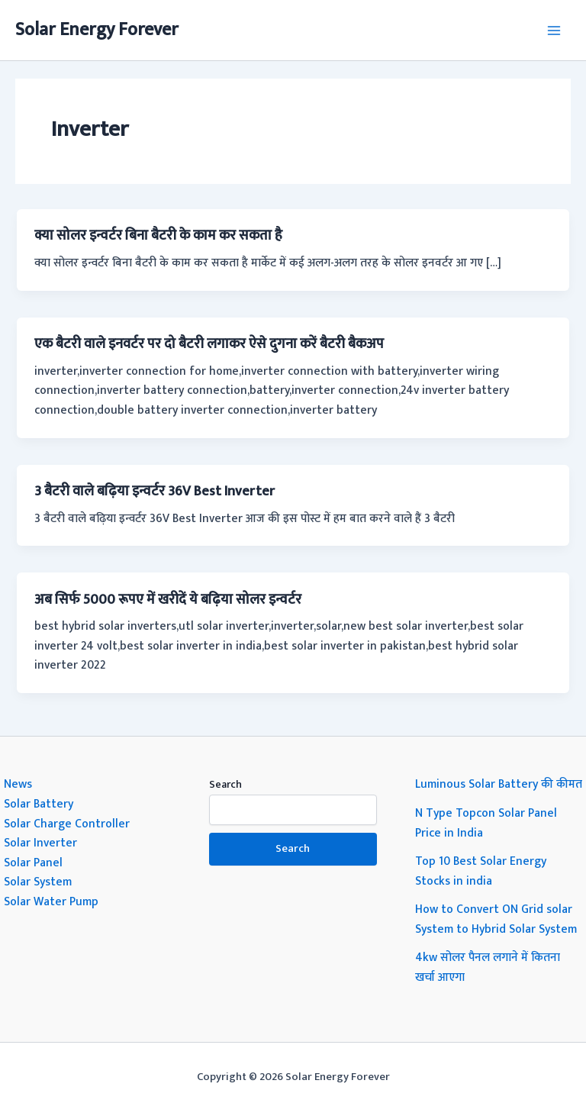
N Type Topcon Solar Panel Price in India (486, 823)
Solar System (38, 882)
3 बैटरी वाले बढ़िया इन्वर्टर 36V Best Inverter (154, 491)
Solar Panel (33, 862)
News (18, 784)
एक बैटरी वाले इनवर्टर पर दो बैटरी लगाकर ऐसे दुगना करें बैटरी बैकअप (209, 344)
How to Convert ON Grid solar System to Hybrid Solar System (496, 919)
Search (225, 784)
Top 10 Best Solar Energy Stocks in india (480, 871)
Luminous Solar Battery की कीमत (498, 784)
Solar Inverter (40, 843)
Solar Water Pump (51, 901)
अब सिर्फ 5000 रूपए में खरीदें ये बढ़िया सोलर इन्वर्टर (167, 599)
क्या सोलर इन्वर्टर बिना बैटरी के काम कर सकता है (158, 235)
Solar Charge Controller (67, 824)
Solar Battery (38, 804)
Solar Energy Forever (97, 30)
